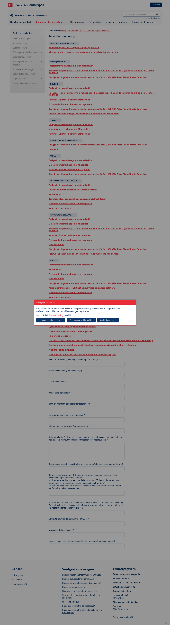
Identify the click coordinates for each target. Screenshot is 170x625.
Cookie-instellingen (107, 320)
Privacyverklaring (55, 315)
